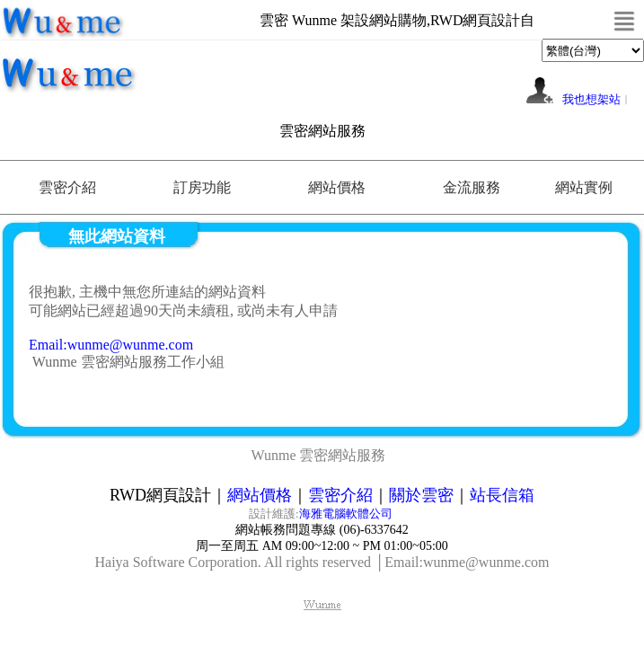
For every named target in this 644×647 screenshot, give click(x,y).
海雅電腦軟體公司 (347, 513)
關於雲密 (421, 495)
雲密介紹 (67, 187)
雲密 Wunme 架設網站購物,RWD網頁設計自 (397, 20)
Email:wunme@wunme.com (111, 344)
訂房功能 (202, 187)
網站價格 (337, 187)
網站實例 (584, 187)
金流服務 (471, 187)
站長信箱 (502, 495)
